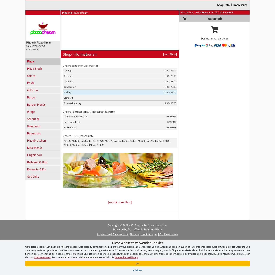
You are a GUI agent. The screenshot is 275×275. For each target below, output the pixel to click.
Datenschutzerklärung (126, 257)
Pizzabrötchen (36, 140)
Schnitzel (33, 119)
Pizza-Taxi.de (135, 229)
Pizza (30, 61)
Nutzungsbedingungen (143, 234)
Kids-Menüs (34, 148)
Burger (31, 97)
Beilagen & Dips (37, 162)
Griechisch (33, 126)
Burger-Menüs (36, 104)
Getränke (33, 176)
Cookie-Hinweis (168, 234)
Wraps (31, 112)
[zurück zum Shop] (120, 202)
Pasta (31, 83)
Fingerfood (34, 155)
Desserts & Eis (36, 169)
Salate (31, 76)
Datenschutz (120, 234)
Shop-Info (223, 5)
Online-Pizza (154, 229)
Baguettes (34, 133)
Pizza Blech (34, 69)
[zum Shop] (170, 54)
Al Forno (32, 90)
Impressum (240, 5)
